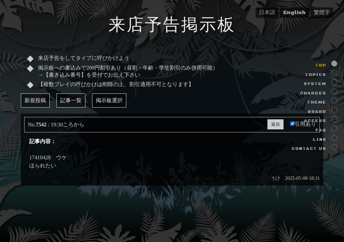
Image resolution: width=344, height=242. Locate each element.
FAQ (320, 130)
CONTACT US (309, 148)
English (294, 12)
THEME (316, 102)
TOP (320, 65)
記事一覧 (71, 100)
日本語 (267, 12)
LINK (319, 139)
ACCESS (315, 120)
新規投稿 (35, 100)
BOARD (317, 111)
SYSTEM (315, 83)
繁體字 (322, 12)
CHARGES (313, 93)
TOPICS (315, 74)
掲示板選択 (109, 100)
